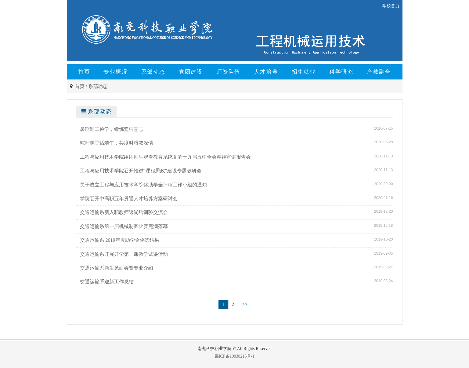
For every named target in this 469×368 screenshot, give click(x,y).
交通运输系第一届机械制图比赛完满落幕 (124, 226)
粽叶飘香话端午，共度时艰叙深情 (116, 142)
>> (244, 304)
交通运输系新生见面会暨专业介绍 (116, 267)
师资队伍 (228, 72)
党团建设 (191, 72)
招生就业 (304, 72)
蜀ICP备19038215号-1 (234, 356)
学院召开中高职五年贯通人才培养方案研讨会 (129, 198)
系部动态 (153, 72)
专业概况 (115, 72)
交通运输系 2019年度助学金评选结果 (119, 240)
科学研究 (341, 72)
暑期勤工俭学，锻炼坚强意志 (111, 129)
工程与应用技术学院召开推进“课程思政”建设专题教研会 (140, 170)
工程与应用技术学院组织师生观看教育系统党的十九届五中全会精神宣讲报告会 (165, 157)
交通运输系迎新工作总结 (107, 281)
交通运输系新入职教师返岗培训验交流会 (124, 212)
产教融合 (379, 72)
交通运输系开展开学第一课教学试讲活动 (124, 254)
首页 (84, 72)
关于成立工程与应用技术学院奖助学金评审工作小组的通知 (143, 184)
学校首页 (390, 6)
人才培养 (266, 72)
